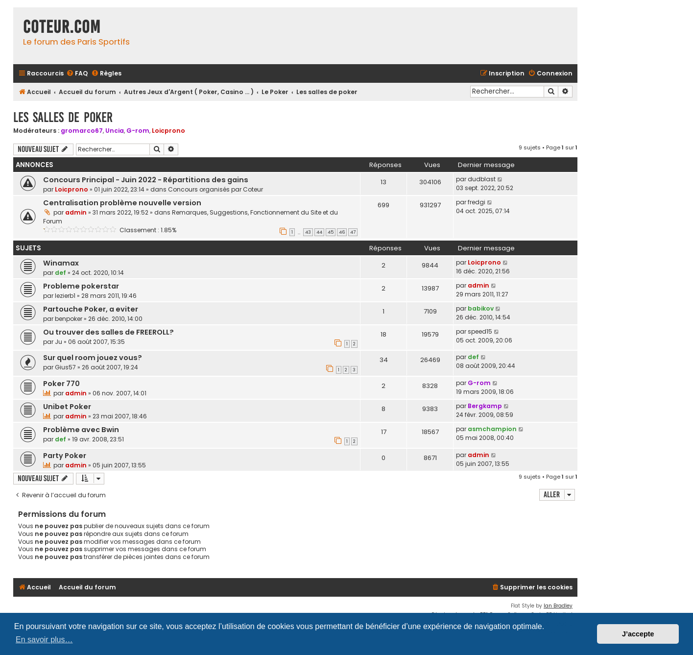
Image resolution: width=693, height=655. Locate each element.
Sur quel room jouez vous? (92, 358)
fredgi (476, 202)
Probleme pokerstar (81, 286)
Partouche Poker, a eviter (90, 309)
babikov (481, 308)
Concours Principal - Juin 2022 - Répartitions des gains (145, 180)
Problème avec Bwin (81, 430)
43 (308, 232)
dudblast (482, 179)
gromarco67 (82, 130)
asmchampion (492, 429)
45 (331, 232)
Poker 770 (61, 383)
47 (353, 232)
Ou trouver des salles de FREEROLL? (108, 332)
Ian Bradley (558, 605)
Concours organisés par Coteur (215, 189)
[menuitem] (77, 73)
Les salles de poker (63, 117)
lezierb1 (65, 295)
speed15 (480, 331)
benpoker (68, 319)
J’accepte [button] (638, 634)
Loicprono (168, 130)
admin (76, 212)
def (60, 272)
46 (342, 232)
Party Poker (64, 456)
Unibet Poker (67, 407)
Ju (58, 342)
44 (319, 232)
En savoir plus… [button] (44, 639)
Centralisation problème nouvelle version (122, 203)
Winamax (61, 263)
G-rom (137, 130)
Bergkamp (485, 406)
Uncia (114, 130)
